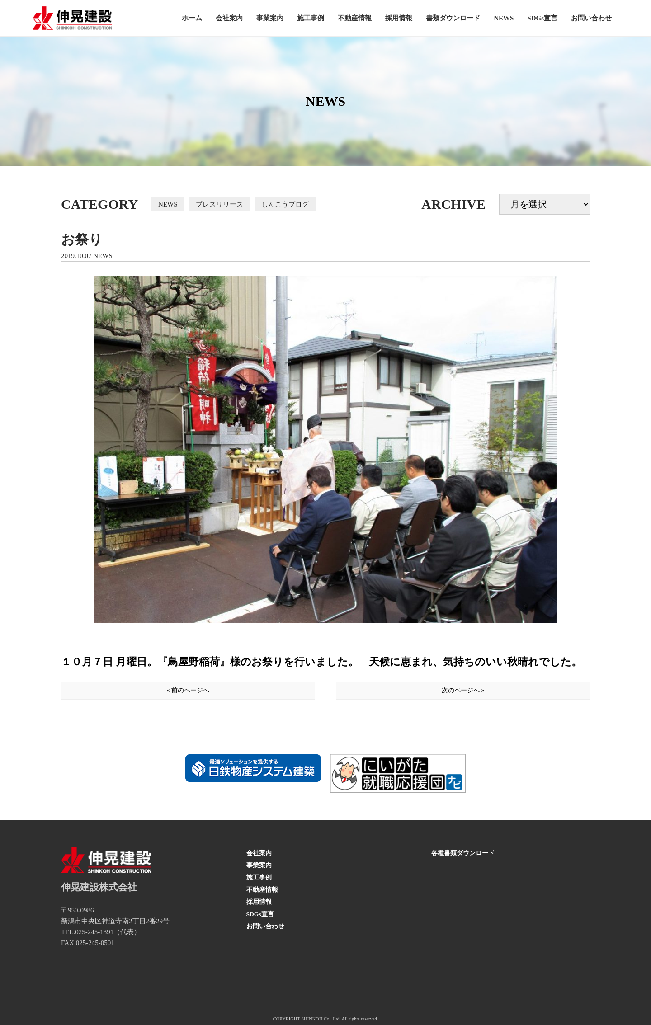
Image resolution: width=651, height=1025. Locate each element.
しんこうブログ (285, 204)
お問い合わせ (591, 18)
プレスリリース (219, 204)
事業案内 (269, 18)
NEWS (504, 18)
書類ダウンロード (453, 18)
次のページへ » (463, 690)
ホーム (192, 18)
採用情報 (398, 18)
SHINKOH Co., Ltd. (320, 1018)
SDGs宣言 (542, 18)
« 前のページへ (188, 690)
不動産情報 (355, 18)
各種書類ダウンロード (463, 853)
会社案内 (229, 18)
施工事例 (310, 18)
